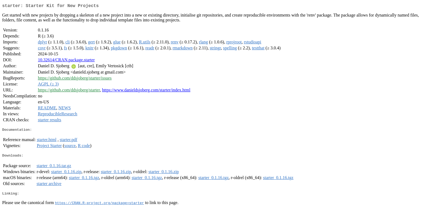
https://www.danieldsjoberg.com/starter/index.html (146, 91)
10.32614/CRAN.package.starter (66, 61)
